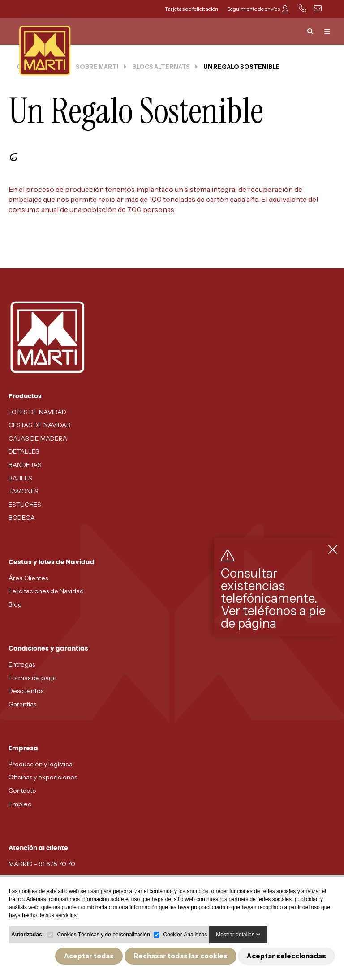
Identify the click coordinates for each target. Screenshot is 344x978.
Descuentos (26, 691)
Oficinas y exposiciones (43, 777)
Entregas (22, 664)
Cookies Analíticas (185, 934)
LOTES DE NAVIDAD (37, 412)
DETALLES (24, 451)
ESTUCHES (25, 505)
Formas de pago (33, 678)
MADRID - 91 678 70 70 (42, 864)
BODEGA (22, 518)
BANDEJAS (25, 465)
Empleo (20, 804)
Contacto (22, 791)
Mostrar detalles (238, 934)
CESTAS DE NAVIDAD (40, 425)
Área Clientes (28, 578)
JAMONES (24, 491)
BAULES (20, 478)
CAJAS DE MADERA (38, 438)
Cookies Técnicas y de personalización (103, 934)
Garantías (22, 704)
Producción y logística (41, 764)
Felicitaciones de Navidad (46, 591)
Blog (15, 604)
